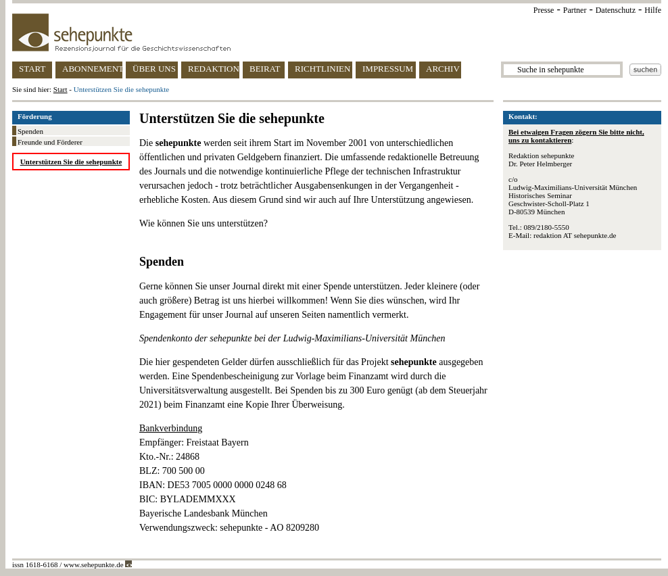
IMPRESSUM (387, 69)
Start (60, 89)
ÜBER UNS (154, 69)
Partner (575, 10)
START (32, 69)
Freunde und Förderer (50, 142)
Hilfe (652, 10)
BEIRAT (265, 69)
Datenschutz (616, 10)
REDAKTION (213, 69)
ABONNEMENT (92, 69)
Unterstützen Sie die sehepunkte (71, 162)
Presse (543, 10)
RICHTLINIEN (322, 69)
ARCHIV (443, 69)
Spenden (30, 131)
